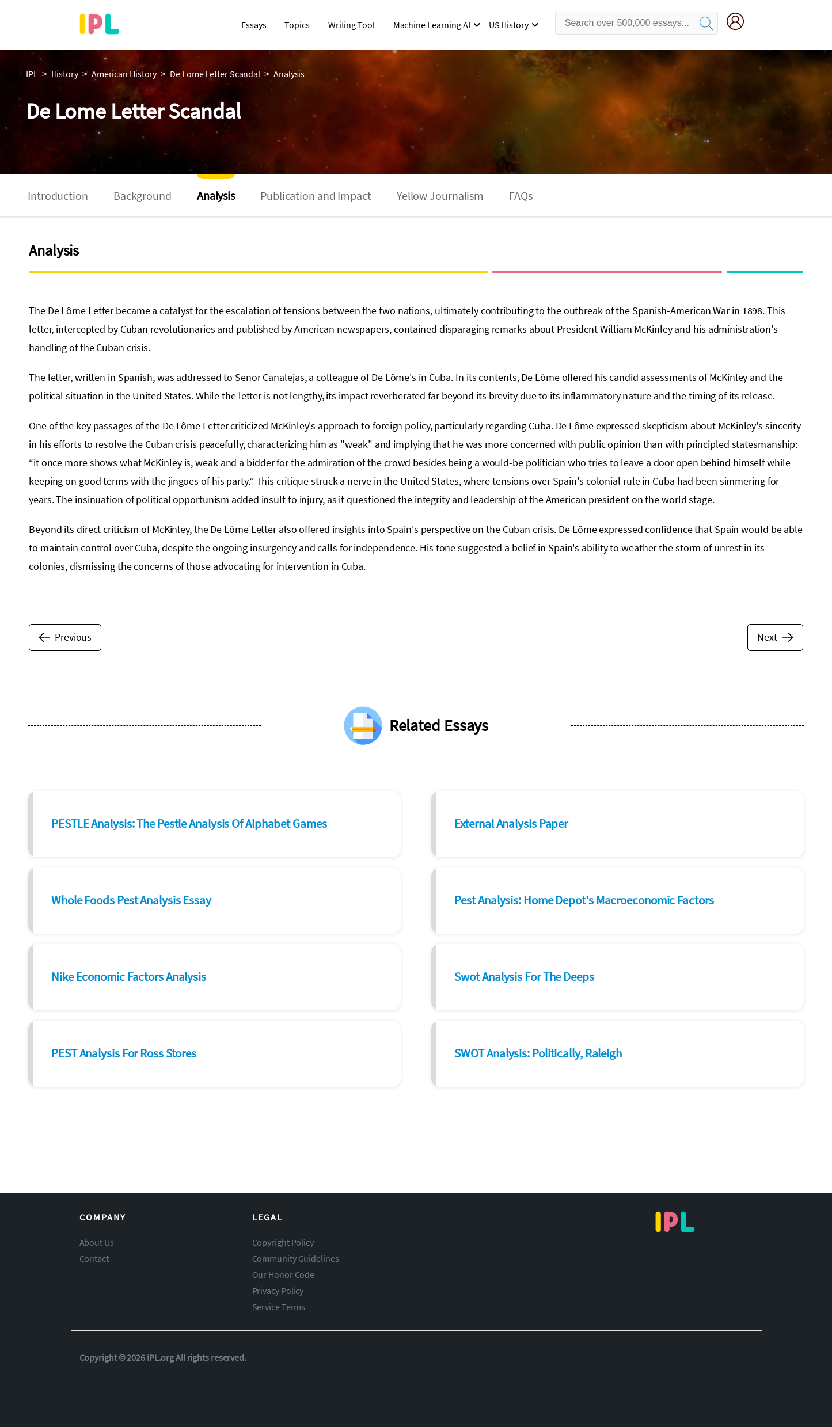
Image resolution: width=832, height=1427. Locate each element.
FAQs (521, 195)
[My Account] (740, 23)
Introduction (58, 195)
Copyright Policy (283, 1242)
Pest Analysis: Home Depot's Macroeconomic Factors (583, 900)
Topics (296, 25)
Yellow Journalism (440, 195)
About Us (96, 1242)
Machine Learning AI (431, 25)
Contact (94, 1258)
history (64, 73)
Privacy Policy (278, 1290)
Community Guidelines (295, 1258)
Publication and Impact (315, 195)
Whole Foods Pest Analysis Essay (131, 900)
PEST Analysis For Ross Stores (123, 1053)
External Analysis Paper (511, 823)
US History (509, 25)
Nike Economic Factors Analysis (128, 976)
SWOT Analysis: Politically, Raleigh (538, 1053)
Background (142, 195)
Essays (253, 25)
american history (124, 73)
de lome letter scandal (215, 73)
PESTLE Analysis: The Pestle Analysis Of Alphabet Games (189, 823)
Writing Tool (351, 25)
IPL (32, 73)
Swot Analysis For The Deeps (524, 976)
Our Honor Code (283, 1274)
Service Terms (279, 1306)
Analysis (216, 195)
